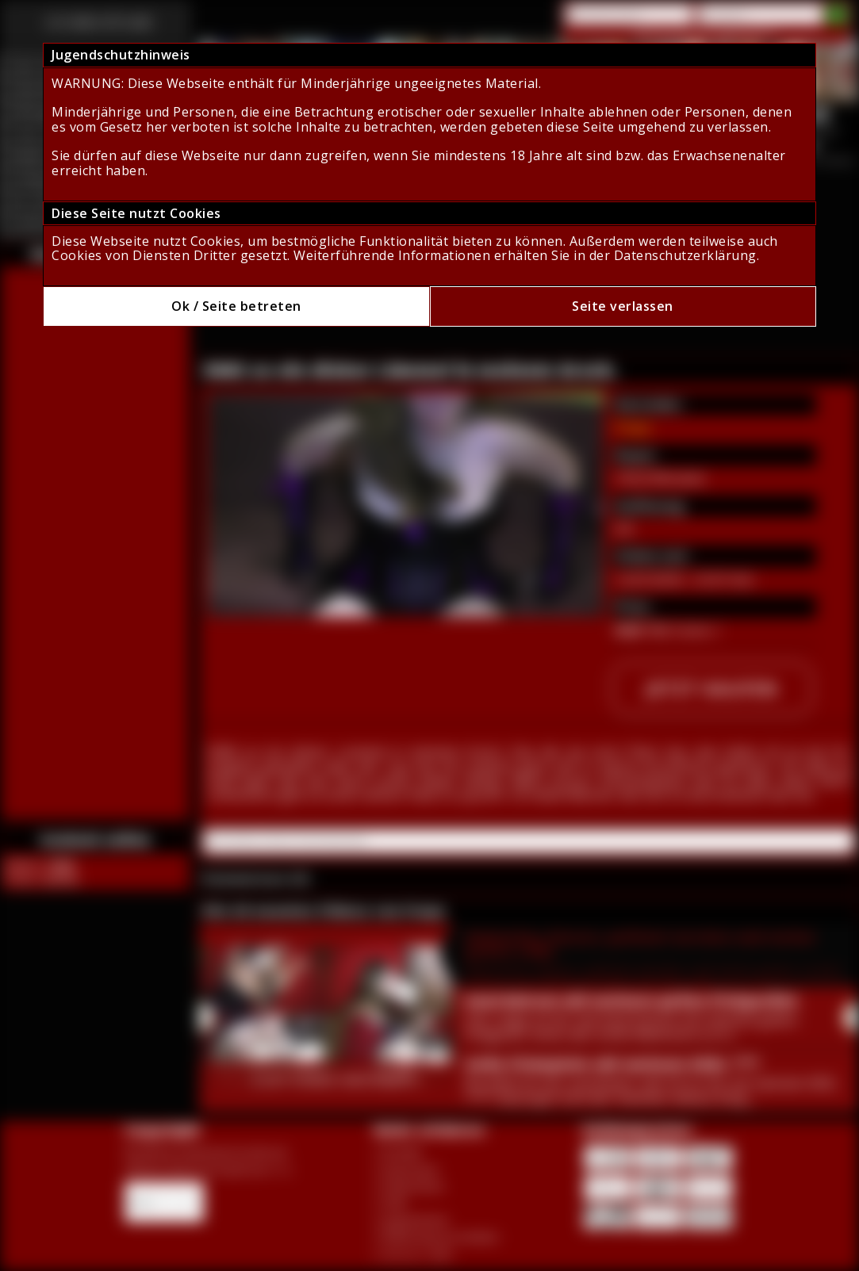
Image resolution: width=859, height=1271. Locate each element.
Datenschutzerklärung (685, 255)
